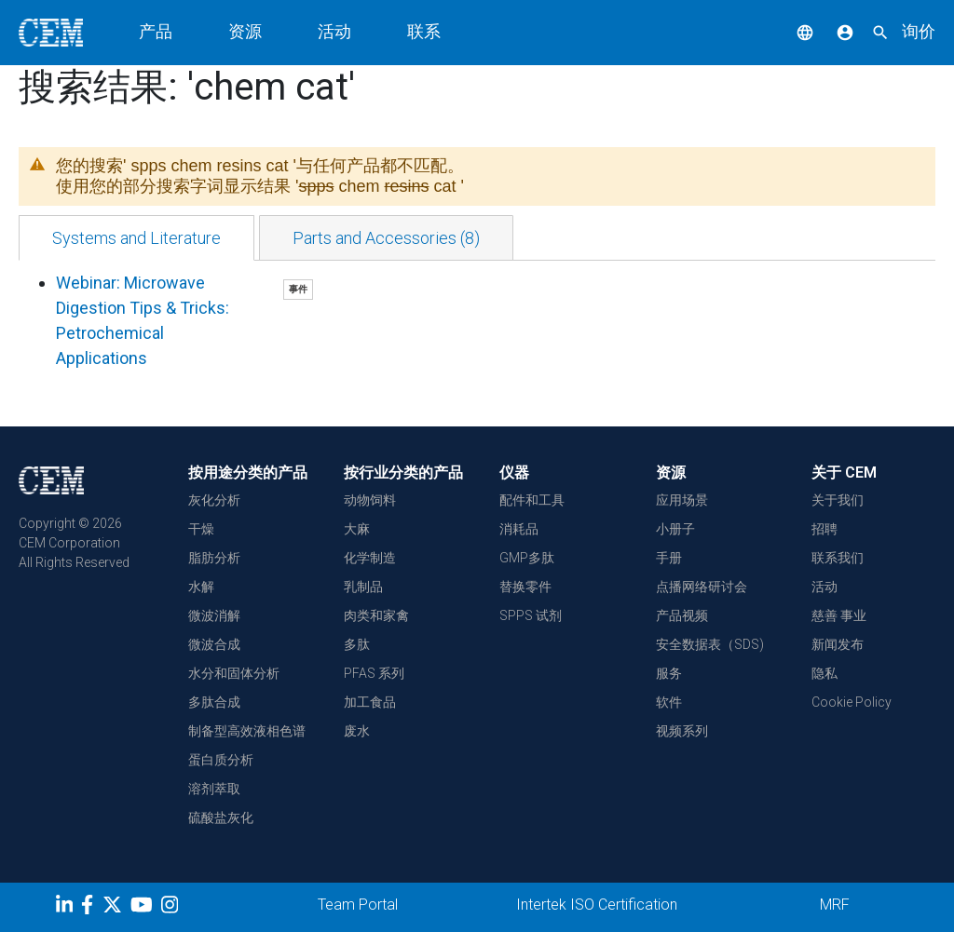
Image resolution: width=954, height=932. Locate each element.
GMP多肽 (526, 557)
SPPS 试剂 (530, 615)
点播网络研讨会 (701, 586)
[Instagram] (172, 908)
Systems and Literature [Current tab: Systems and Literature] (136, 238)
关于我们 (837, 500)
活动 (334, 31)
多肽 (357, 644)
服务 (669, 673)
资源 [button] (245, 31)
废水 (357, 730)
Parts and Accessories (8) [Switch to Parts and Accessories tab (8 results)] (386, 238)
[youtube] (143, 908)
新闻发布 (837, 644)
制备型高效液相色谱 (247, 730)
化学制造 (370, 557)
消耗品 (518, 528)
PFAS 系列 (374, 673)
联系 (424, 31)
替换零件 (525, 586)
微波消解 (214, 615)
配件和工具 (532, 500)
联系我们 (837, 557)
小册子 (675, 528)
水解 (201, 586)
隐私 (824, 673)
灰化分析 (214, 500)
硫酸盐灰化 (220, 817)
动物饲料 (370, 500)
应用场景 (682, 500)
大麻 (357, 528)
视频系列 (682, 730)
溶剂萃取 (214, 788)
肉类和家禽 (376, 615)
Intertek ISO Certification (596, 904)
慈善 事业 (838, 615)
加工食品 (370, 702)
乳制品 (363, 586)
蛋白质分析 (220, 759)
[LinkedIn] (66, 908)
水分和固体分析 (233, 673)
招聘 (824, 528)
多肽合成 (214, 702)
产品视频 (682, 615)
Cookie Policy (851, 702)
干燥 (201, 528)
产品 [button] (155, 31)
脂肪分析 (214, 557)
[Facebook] (91, 908)
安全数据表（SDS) (710, 644)
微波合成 (214, 644)
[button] (791, 31)
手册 (669, 557)
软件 (669, 702)
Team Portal (358, 904)
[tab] (136, 238)
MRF (835, 904)
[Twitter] (114, 908)
